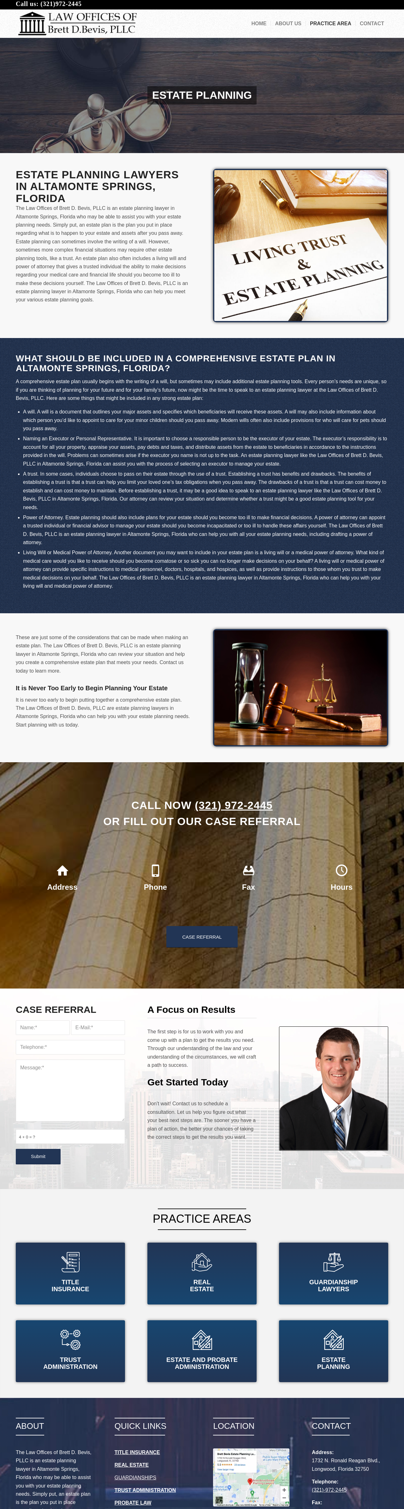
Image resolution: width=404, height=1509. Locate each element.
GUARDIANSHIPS (135, 1477)
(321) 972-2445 (234, 805)
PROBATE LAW (133, 1503)
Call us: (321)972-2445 (49, 3)
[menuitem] (258, 23)
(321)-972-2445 (329, 1490)
